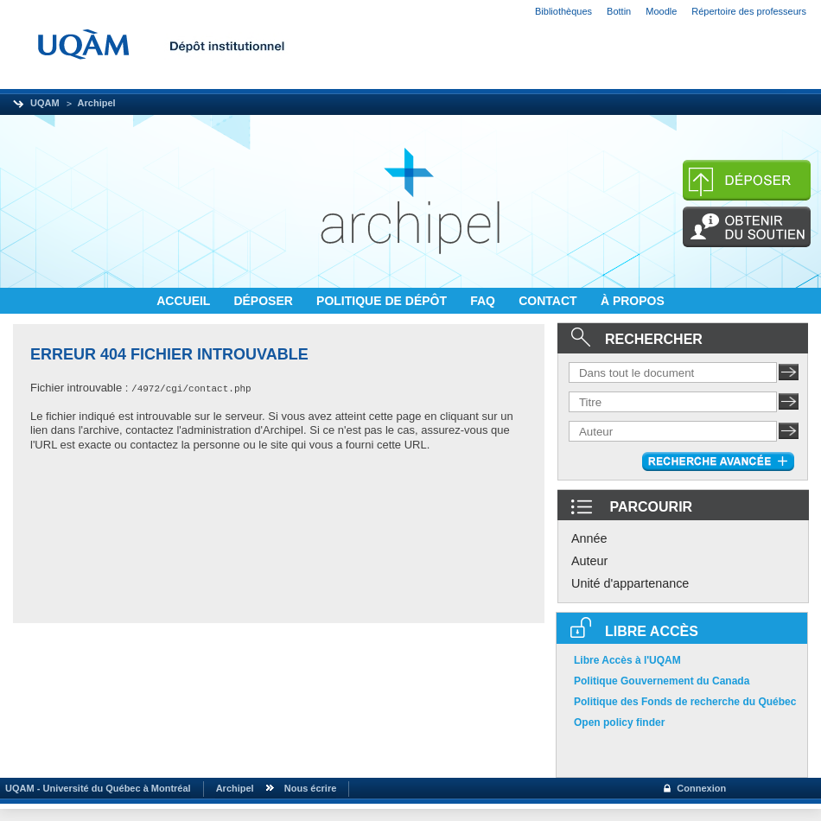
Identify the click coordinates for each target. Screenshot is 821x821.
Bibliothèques (563, 11)
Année (589, 538)
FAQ (484, 301)
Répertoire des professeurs (748, 11)
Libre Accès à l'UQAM (627, 660)
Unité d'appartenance (630, 583)
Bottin (619, 11)
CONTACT (549, 301)
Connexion (701, 788)
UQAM (45, 103)
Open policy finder (619, 722)
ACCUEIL (184, 301)
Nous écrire (310, 788)
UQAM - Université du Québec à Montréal (95, 788)
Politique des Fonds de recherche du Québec (685, 702)
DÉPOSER (264, 301)
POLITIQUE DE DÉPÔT (383, 301)
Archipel (97, 103)
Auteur (589, 561)
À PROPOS (633, 301)
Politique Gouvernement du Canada (661, 681)
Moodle (661, 11)
